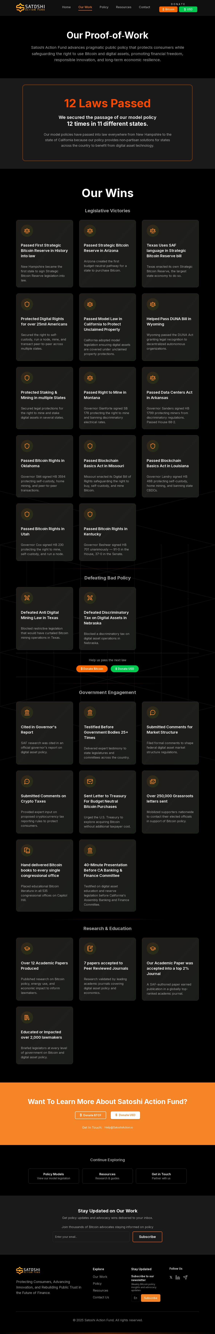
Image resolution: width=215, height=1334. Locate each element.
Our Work (85, 7)
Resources (123, 7)
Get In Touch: (107, 1127)
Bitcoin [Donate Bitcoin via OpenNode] (168, 9)
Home (66, 7)
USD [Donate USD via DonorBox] (188, 9)
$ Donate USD (124, 668)
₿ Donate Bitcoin (92, 668)
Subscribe (147, 1237)
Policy (104, 7)
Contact (144, 7)
